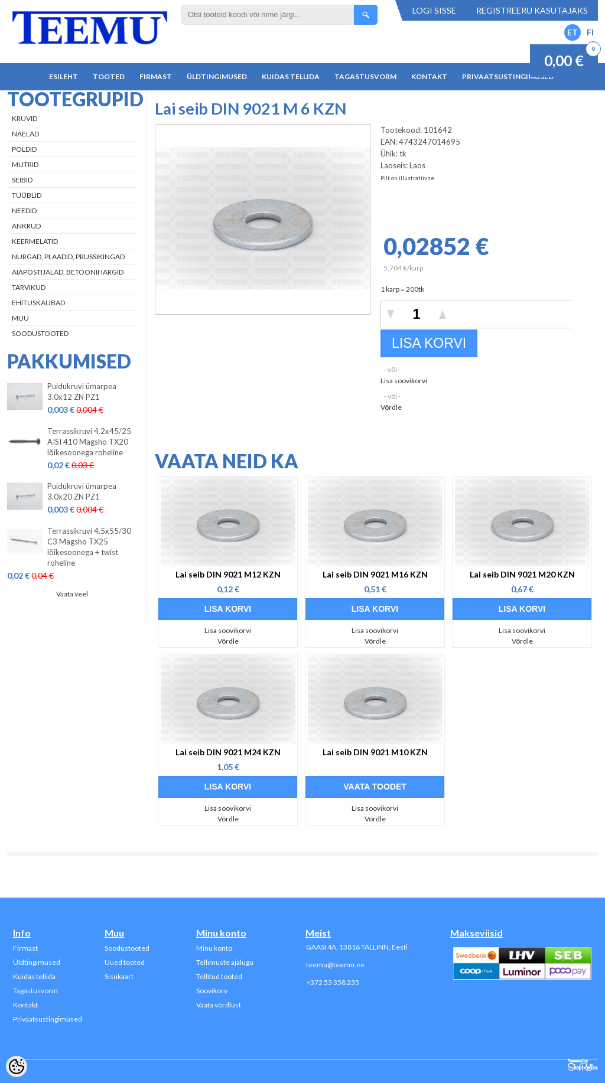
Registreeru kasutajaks (532, 10)
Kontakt (429, 76)
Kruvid (24, 118)
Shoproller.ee (583, 1065)
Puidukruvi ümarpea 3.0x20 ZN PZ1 (81, 491)
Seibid (22, 179)
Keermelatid (35, 241)
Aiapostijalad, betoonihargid (67, 272)
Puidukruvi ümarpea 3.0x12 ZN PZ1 (81, 391)
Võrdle (391, 407)
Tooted (109, 76)
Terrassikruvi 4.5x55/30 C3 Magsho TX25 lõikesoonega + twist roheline (89, 546)
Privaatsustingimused (508, 76)
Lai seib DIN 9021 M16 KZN (375, 574)
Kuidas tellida (291, 76)
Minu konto (214, 948)
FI (590, 32)
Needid (24, 210)
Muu (20, 318)
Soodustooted (40, 333)
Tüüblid (26, 195)
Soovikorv (211, 990)
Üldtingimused (217, 76)
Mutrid (25, 164)
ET (572, 32)
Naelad (25, 133)
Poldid (24, 149)
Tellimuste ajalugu (224, 962)
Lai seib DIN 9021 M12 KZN (228, 574)
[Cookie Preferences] (16, 1066)
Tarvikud (28, 287)
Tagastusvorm (365, 76)
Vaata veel (72, 593)
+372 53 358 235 (332, 982)
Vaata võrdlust (218, 1004)
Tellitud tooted (219, 976)
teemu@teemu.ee (335, 964)
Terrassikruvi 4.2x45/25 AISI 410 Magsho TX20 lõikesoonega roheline (89, 441)
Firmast (155, 76)
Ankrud (26, 225)
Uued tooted (125, 962)
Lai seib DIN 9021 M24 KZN (228, 752)
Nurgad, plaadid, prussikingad (68, 256)
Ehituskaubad (38, 302)
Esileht (63, 76)
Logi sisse (434, 10)
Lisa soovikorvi (403, 380)
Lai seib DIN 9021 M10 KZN (375, 752)
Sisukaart (119, 976)
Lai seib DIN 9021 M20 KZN (522, 574)
